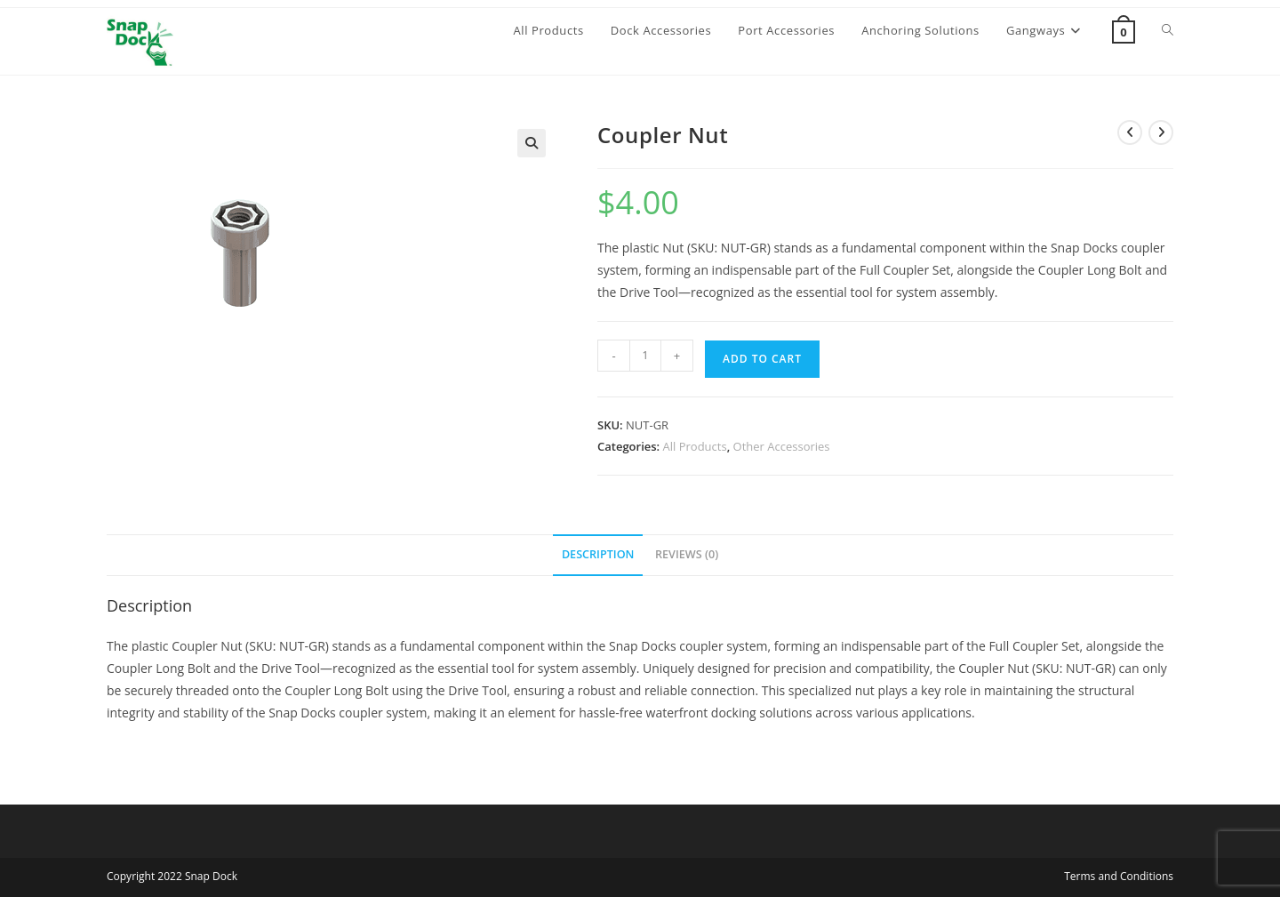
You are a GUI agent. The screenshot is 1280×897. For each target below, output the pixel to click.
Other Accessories (781, 446)
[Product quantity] (645, 356)
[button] (531, 143)
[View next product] (1160, 132)
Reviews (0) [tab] (686, 554)
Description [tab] (598, 554)
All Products (695, 446)
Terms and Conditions (1118, 876)
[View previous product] (1129, 132)
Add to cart (762, 358)
